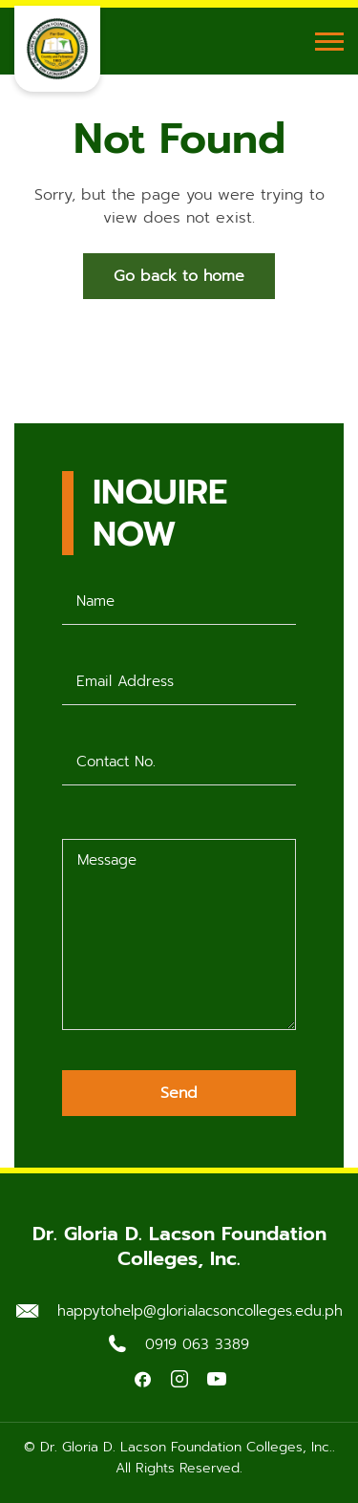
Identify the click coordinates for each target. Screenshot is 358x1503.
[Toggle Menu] (329, 41)
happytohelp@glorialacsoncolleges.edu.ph (200, 1310)
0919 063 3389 (197, 1344)
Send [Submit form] (179, 1093)
